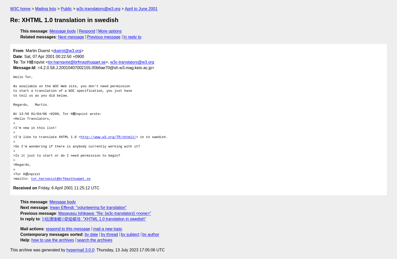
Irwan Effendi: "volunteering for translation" (88, 207)
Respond (87, 31)
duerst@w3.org (67, 51)
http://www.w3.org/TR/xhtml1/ (108, 137)
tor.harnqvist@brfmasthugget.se (77, 62)
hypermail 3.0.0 (80, 250)
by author (150, 234)
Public (66, 9)
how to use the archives (52, 240)
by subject (130, 234)
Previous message (104, 37)
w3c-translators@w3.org (98, 9)
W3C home (20, 9)
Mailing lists (45, 9)
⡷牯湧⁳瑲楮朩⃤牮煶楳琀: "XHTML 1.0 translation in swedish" (94, 219)
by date (91, 234)
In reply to (132, 37)
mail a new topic (107, 229)
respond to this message (68, 229)
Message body (63, 31)
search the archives (95, 240)
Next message (71, 37)
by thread (109, 234)
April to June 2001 (141, 9)
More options (110, 31)
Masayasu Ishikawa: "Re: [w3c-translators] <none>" (104, 213)
